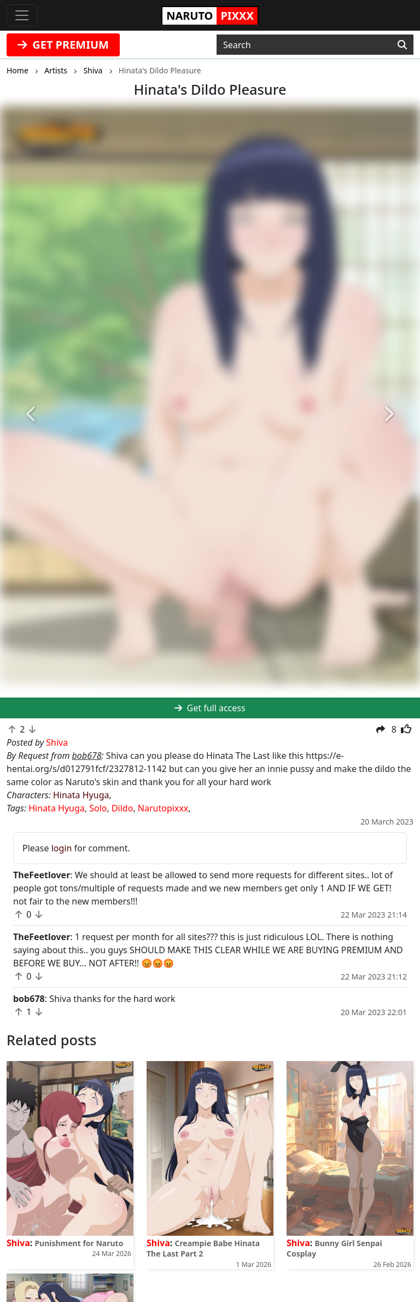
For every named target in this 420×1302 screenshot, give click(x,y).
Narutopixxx (163, 808)
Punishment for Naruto (78, 1243)
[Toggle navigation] (22, 15)
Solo (98, 808)
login (61, 848)
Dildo (122, 808)
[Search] (402, 44)
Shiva (18, 1243)
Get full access (209, 708)
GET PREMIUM (63, 44)
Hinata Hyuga (81, 795)
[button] (31, 414)
